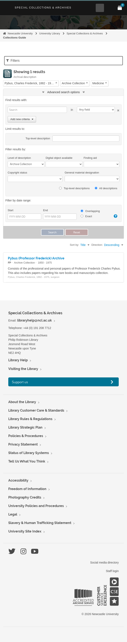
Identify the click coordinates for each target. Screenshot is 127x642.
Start (10, 210)
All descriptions (106, 188)
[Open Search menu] (100, 8)
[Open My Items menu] (120, 8)
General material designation (82, 172)
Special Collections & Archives (43, 7)
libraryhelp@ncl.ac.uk (34, 320)
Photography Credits (24, 497)
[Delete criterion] (117, 110)
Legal (12, 514)
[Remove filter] (56, 82)
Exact (86, 216)
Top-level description (37, 138)
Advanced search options (63, 92)
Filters (13, 60)
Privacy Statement (23, 444)
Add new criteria (21, 119)
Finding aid (90, 157)
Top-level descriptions (74, 188)
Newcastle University (20, 33)
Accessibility (18, 480)
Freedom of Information (27, 489)
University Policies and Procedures (36, 506)
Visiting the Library (23, 369)
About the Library (22, 402)
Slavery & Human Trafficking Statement (39, 523)
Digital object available (59, 157)
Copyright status (17, 172)
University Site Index (24, 531)
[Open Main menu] (110, 8)
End (45, 210)
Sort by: (74, 244)
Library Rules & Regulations (30, 419)
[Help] (115, 216)
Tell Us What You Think (26, 461)
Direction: (97, 244)
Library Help (18, 360)
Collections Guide (14, 37)
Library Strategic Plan (25, 427)
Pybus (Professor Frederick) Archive (36, 258)
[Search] (37, 110)
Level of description (19, 157)
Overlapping (90, 211)
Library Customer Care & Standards (36, 410)
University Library (49, 33)
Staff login (112, 571)
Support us (20, 381)
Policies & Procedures (25, 436)
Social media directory (104, 562)
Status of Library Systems (28, 453)
